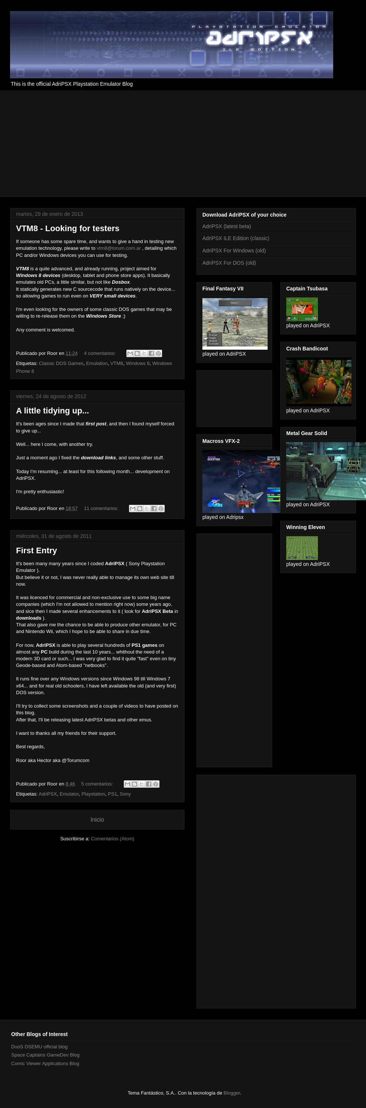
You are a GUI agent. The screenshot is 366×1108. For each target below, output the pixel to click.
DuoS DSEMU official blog (39, 1046)
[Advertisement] (99, 143)
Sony (125, 794)
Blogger (232, 1093)
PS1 (112, 794)
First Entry (36, 550)
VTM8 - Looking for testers (67, 228)
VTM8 (116, 363)
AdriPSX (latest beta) (226, 226)
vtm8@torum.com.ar (119, 248)
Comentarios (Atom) (112, 838)
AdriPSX (48, 794)
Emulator (69, 794)
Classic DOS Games (61, 363)
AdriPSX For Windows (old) (234, 251)
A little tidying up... (52, 410)
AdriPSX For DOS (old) (229, 263)
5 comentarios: (97, 784)
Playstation (93, 794)
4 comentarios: (100, 353)
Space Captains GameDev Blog (45, 1055)
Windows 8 (138, 363)
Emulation (97, 363)
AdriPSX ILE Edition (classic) (235, 238)
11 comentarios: (102, 508)
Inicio (97, 819)
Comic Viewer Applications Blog (45, 1063)
